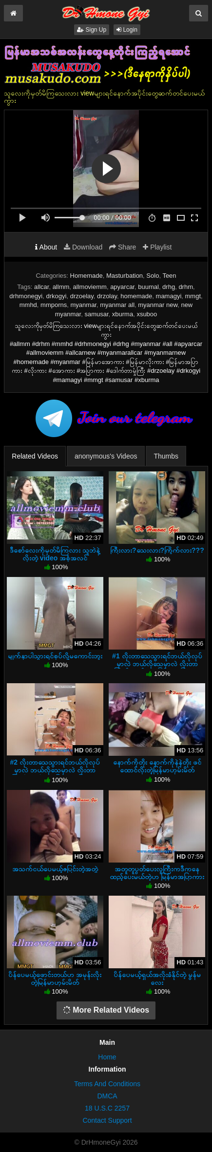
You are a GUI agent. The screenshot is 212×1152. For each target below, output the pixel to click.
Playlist (157, 247)
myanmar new (157, 304)
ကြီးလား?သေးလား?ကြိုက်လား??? (157, 550)
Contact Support (107, 1120)
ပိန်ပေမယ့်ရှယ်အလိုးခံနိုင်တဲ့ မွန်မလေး (157, 978)
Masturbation (124, 275)
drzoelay (82, 296)
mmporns (53, 304)
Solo (152, 275)
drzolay (107, 296)
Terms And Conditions (107, 1084)
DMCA (107, 1096)
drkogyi (56, 296)
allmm (61, 286)
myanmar (83, 304)
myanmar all (117, 304)
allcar (41, 286)
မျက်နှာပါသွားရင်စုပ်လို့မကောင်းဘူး (55, 656)
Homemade (86, 275)
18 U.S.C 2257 (107, 1108)
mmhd (28, 304)
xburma (122, 314)
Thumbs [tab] (166, 456)
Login (126, 29)
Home (107, 1057)
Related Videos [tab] (35, 456)
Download (83, 247)
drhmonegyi (25, 296)
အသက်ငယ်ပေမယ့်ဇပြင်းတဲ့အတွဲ (55, 869)
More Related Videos (106, 1010)
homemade (136, 296)
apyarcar (122, 286)
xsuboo (146, 314)
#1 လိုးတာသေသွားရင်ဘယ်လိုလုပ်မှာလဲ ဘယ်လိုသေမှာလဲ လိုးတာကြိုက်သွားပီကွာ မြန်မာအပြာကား (157, 663)
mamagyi (169, 296)
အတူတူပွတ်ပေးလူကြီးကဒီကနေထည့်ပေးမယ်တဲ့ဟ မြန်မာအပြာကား (157, 873)
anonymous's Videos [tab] (106, 456)
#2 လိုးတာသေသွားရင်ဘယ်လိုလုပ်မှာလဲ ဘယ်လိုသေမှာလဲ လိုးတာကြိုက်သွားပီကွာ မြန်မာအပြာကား (54, 770)
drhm (185, 286)
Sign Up (91, 29)
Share (122, 247)
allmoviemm (90, 286)
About (46, 247)
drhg (168, 286)
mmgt (193, 296)
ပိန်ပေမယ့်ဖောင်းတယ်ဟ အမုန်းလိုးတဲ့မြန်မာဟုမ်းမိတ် (54, 978)
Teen (169, 275)
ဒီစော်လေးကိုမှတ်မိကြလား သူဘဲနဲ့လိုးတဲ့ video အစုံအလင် (55, 554)
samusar (96, 314)
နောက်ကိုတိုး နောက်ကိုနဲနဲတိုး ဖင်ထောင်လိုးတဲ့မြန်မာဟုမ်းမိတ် (157, 766)
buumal (148, 286)
